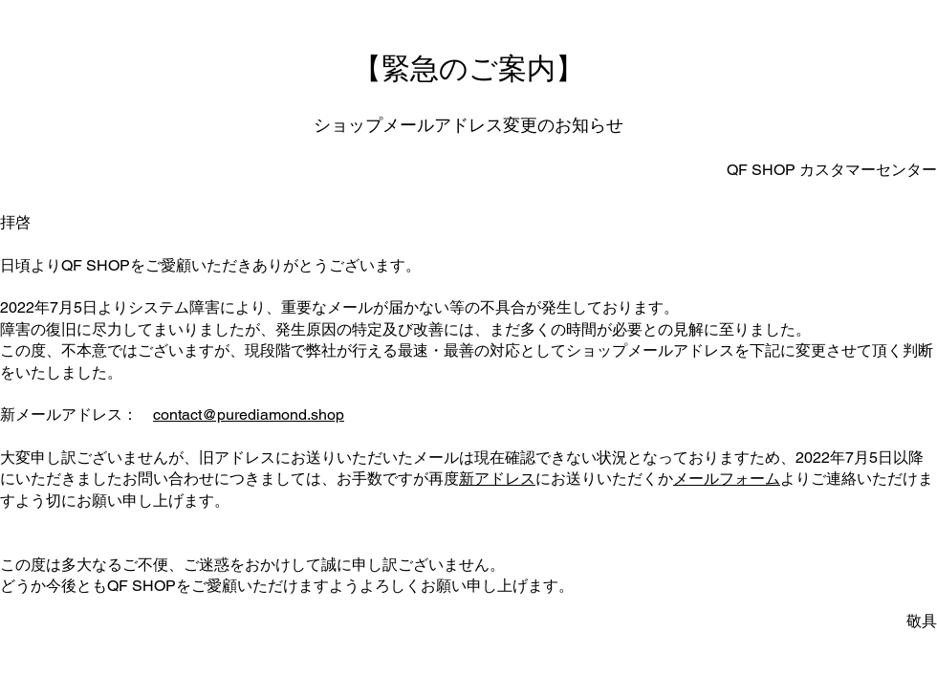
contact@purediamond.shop (248, 414)
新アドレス (497, 478)
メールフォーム (726, 478)
